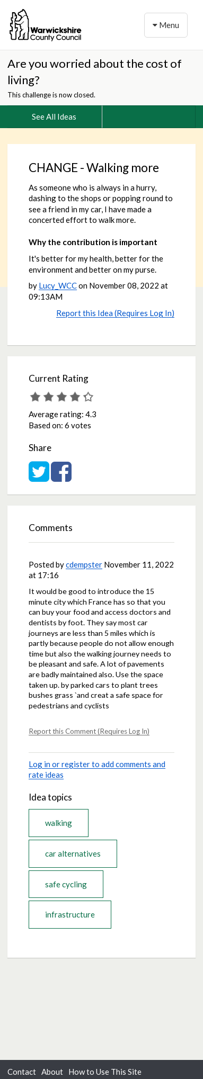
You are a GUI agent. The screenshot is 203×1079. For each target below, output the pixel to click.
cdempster (84, 564)
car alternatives (73, 853)
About (52, 1071)
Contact (21, 1071)
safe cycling (66, 884)
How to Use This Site (105, 1071)
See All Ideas (54, 116)
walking (58, 823)
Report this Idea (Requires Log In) (115, 313)
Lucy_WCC (58, 285)
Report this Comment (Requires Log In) (89, 731)
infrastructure (70, 914)
